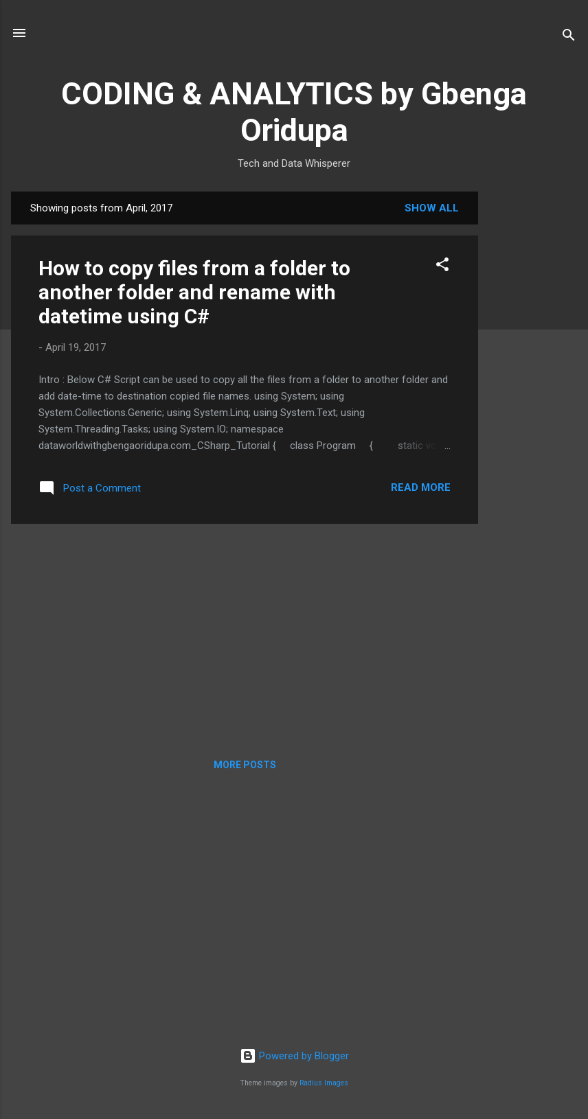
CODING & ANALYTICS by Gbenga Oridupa (294, 112)
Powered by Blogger (294, 1056)
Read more (421, 487)
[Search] (569, 37)
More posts (245, 764)
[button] (442, 266)
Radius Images (323, 1082)
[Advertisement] (533, 397)
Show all (432, 208)
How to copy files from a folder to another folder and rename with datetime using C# (194, 292)
